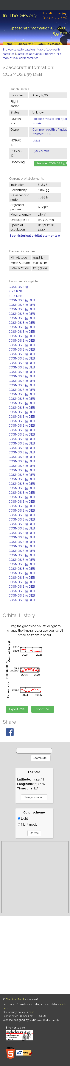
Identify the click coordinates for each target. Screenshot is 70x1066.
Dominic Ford (15, 999)
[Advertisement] (35, 877)
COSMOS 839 (18, 287)
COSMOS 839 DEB (22, 300)
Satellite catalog (49, 43)
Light (23, 818)
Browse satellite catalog (19, 49)
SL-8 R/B (15, 291)
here (31, 1012)
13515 (36, 140)
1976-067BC (41, 151)
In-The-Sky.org (19, 15)
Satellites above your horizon (36, 54)
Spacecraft (25, 43)
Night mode (27, 824)
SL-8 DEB (15, 296)
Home (9, 43)
